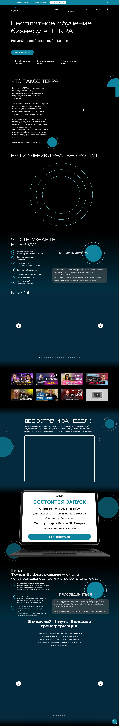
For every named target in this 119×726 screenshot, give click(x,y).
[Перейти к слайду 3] (42, 357)
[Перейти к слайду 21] (76, 357)
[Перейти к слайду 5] (46, 357)
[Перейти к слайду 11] (57, 357)
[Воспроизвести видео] (22, 379)
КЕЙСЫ (84, 9)
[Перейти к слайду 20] (74, 357)
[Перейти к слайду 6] (48, 357)
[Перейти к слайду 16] (66, 357)
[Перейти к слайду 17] (68, 357)
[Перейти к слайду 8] (52, 357)
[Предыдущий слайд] (18, 325)
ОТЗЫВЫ (97, 9)
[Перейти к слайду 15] (65, 357)
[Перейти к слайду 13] (61, 357)
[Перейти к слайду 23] (79, 357)
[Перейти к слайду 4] (44, 357)
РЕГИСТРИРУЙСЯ (73, 253)
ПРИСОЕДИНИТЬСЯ (75, 594)
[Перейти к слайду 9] (54, 357)
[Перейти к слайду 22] (77, 357)
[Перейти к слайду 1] (39, 357)
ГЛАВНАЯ (56, 9)
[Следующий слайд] (100, 325)
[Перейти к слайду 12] (59, 357)
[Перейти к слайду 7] (50, 357)
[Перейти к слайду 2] (41, 357)
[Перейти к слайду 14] (63, 357)
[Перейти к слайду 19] (72, 357)
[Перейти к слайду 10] (55, 357)
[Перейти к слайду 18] (70, 357)
